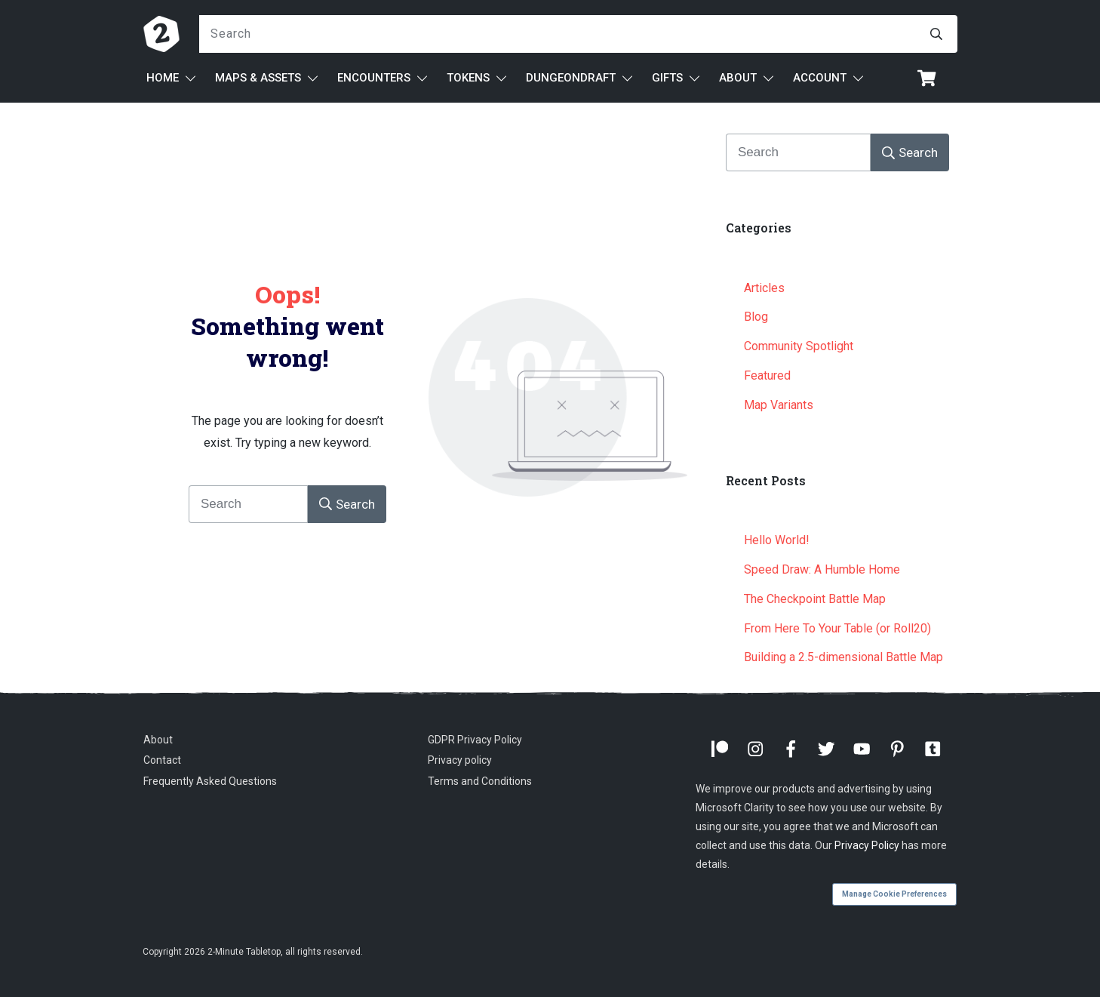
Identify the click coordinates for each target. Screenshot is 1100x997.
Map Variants (778, 405)
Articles (764, 288)
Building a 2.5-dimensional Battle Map (843, 657)
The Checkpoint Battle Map (815, 599)
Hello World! (777, 540)
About (158, 740)
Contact (162, 760)
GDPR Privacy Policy (475, 740)
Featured (767, 375)
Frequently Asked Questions (210, 781)
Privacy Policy (866, 845)
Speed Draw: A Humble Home (822, 569)
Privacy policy (460, 760)
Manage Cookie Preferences (894, 894)
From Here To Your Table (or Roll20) (837, 628)
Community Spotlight (798, 346)
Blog (756, 316)
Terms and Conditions (480, 781)
